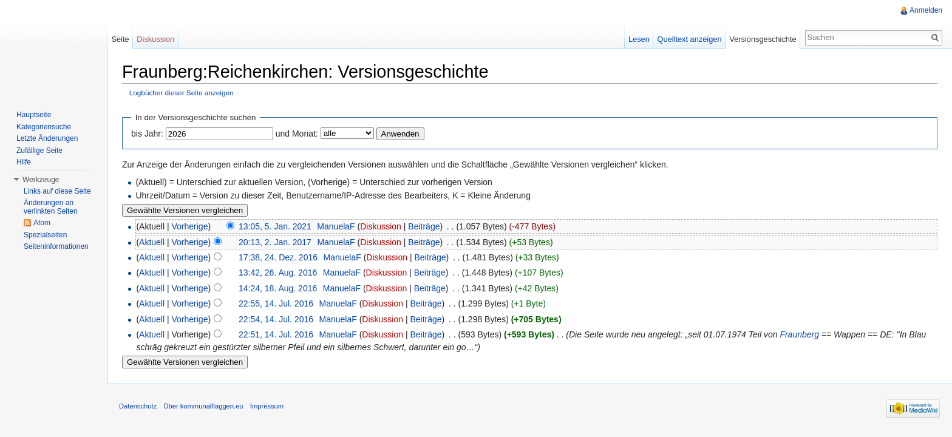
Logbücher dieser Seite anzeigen (181, 93)
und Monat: (297, 133)
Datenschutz (138, 406)
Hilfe (23, 162)
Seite (120, 39)
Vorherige (190, 226)
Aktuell (152, 242)
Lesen (639, 39)
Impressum (267, 406)
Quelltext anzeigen (690, 39)
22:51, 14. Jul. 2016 (276, 334)
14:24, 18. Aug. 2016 (278, 288)
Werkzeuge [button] (40, 179)
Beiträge (424, 226)
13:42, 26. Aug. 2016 (278, 272)
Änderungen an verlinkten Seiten (51, 206)
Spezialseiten (45, 235)
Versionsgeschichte (762, 39)
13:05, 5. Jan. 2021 (275, 226)
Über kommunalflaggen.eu (203, 406)
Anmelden (925, 10)
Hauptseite (33, 114)
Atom (41, 222)
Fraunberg (799, 334)
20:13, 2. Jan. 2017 (275, 242)
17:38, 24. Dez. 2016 (278, 257)
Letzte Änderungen (47, 138)
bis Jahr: (147, 133)
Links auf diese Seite (57, 191)
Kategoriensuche (43, 127)
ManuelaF (336, 226)
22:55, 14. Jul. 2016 (276, 303)
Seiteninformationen (56, 246)
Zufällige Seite (39, 150)
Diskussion (380, 226)
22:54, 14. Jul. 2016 (276, 319)
